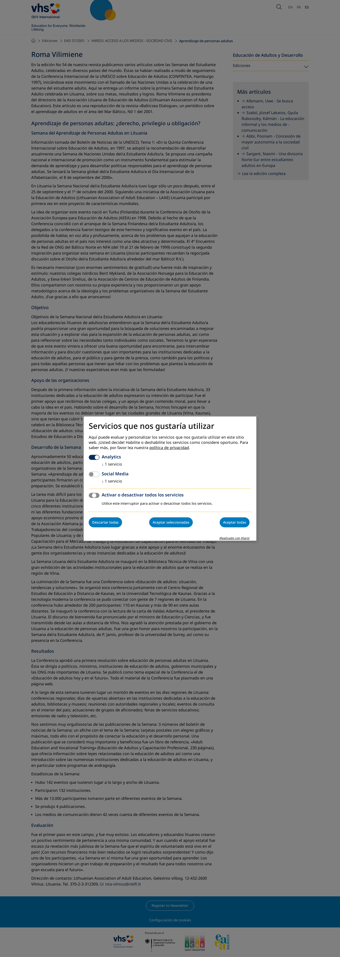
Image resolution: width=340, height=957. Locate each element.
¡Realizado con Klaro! (234, 538)
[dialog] (170, 478)
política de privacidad (169, 448)
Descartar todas (105, 522)
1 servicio (112, 464)
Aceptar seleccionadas (171, 522)
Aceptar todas (234, 522)
